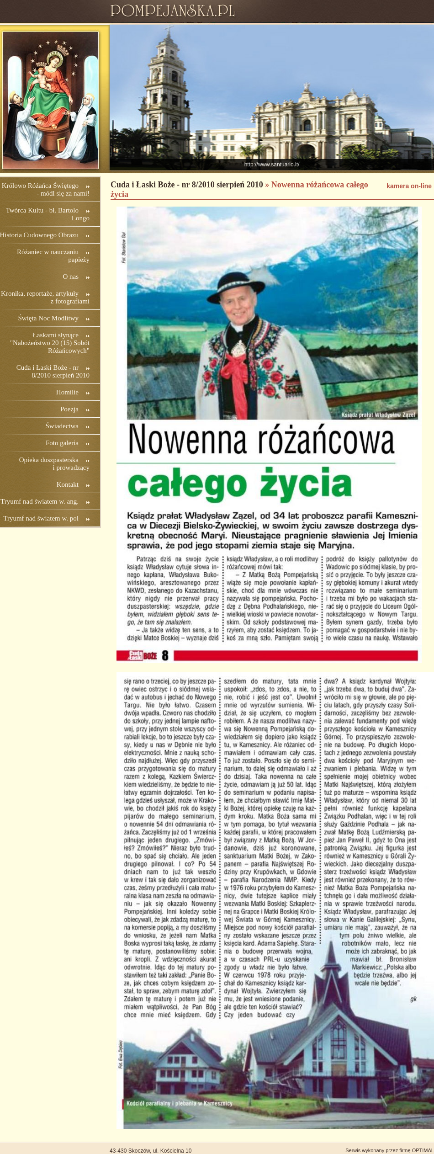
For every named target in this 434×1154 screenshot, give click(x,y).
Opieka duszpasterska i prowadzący (54, 463)
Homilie (67, 392)
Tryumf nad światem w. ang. (39, 501)
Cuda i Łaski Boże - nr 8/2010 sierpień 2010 (53, 371)
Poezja (69, 409)
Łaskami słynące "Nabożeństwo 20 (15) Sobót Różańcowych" (50, 342)
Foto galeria (62, 443)
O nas (71, 276)
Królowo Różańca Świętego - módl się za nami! (46, 189)
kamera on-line (409, 186)
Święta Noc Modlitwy (48, 318)
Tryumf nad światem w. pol (41, 518)
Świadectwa (62, 426)
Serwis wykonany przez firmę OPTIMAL (389, 1150)
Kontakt (68, 484)
